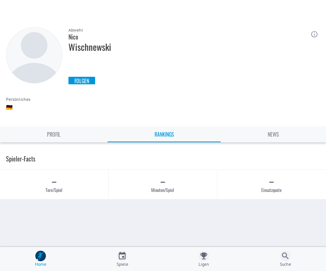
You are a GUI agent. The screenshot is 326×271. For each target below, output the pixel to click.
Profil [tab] (54, 134)
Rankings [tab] (164, 134)
